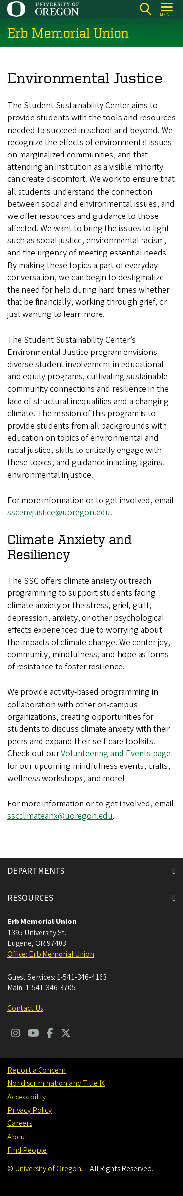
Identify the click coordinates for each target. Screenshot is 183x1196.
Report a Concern (36, 1070)
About (17, 1137)
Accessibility (26, 1097)
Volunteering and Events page (116, 754)
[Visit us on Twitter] (66, 1034)
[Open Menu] (167, 9)
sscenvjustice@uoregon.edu (58, 513)
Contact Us (25, 1008)
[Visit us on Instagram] (15, 1034)
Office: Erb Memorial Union (50, 954)
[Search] (145, 9)
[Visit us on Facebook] (50, 1034)
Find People (27, 1150)
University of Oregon (48, 1168)
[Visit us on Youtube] (33, 1034)
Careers (19, 1123)
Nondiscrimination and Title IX (56, 1083)
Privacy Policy (29, 1110)
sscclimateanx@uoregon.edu (60, 816)
